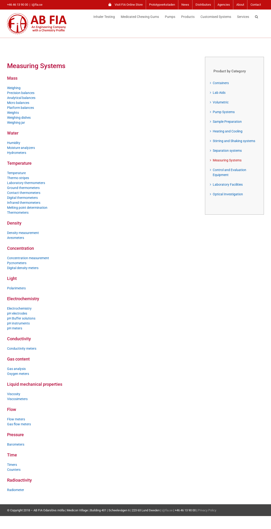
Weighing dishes (19, 117)
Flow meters (16, 419)
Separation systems (227, 150)
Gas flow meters (19, 424)
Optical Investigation (228, 194)
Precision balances (20, 93)
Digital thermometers (22, 198)
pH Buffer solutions (21, 318)
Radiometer (15, 490)
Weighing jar (16, 122)
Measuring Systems (227, 160)
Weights (13, 113)
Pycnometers (16, 263)
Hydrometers (16, 153)
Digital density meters (22, 268)
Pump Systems (224, 112)
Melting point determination (27, 207)
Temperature (16, 173)
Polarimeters (16, 288)
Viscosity (13, 394)
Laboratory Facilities (228, 184)
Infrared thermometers (23, 203)
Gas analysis (16, 369)
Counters (14, 470)
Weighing (14, 88)
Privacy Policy (207, 510)
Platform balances (20, 108)
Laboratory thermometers (26, 183)
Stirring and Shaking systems (234, 141)
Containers (221, 83)
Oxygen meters (18, 374)
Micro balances (18, 103)
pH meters (14, 328)
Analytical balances (21, 98)
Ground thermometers (23, 188)
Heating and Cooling (227, 131)
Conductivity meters (21, 348)
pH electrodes (17, 313)
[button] (256, 16)
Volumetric (221, 102)
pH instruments (18, 323)
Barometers (15, 444)
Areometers (15, 238)
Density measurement (23, 233)
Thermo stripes (18, 178)
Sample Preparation (227, 121)
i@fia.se (37, 4)
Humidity (13, 143)
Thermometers (18, 212)
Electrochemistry (19, 308)
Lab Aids (219, 92)
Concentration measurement (28, 258)
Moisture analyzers (21, 148)
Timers (12, 465)
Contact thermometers (23, 193)
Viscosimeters (17, 399)
